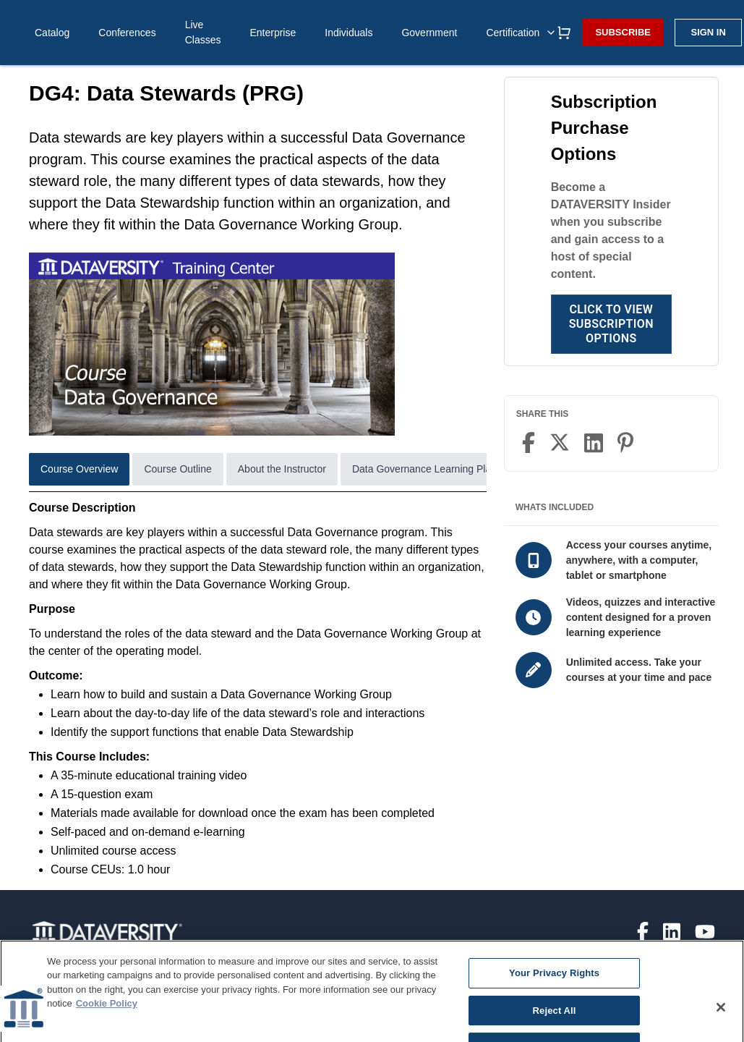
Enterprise (272, 32)
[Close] (721, 1018)
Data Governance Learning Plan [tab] (424, 469)
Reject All (554, 1021)
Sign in (707, 32)
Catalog (52, 32)
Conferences (126, 32)
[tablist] (258, 472)
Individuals (348, 32)
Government (429, 32)
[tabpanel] (258, 688)
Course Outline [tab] (177, 469)
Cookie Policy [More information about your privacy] (106, 1014)
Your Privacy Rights (554, 983)
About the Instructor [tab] (282, 469)
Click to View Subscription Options (611, 323)
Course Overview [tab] (79, 469)
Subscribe (623, 32)
